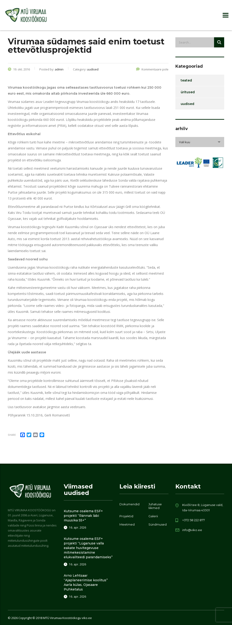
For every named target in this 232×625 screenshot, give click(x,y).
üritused (188, 92)
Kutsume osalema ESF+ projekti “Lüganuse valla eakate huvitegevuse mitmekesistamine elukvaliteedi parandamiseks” (88, 548)
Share (12, 434)
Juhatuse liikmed (155, 506)
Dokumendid (129, 504)
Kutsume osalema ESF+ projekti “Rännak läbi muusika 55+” (83, 515)
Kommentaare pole (152, 69)
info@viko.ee (192, 530)
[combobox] (199, 142)
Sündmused (157, 524)
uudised (187, 104)
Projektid (126, 516)
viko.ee (87, 618)
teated (186, 80)
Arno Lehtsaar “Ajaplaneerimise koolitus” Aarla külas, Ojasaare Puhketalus (86, 582)
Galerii (153, 516)
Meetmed (127, 524)
